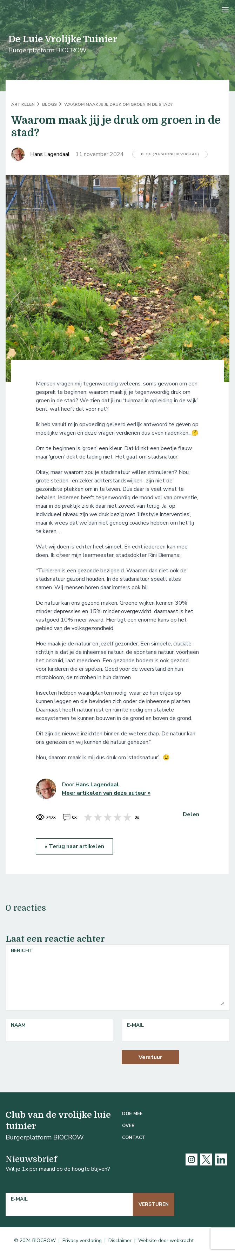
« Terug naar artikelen (74, 846)
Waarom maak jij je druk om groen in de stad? (118, 104)
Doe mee (132, 1114)
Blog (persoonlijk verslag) (170, 154)
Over (128, 1126)
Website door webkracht (166, 1240)
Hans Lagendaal (97, 784)
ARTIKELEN (23, 104)
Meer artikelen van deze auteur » (106, 793)
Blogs (50, 104)
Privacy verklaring (82, 1240)
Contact (134, 1138)
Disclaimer (120, 1240)
